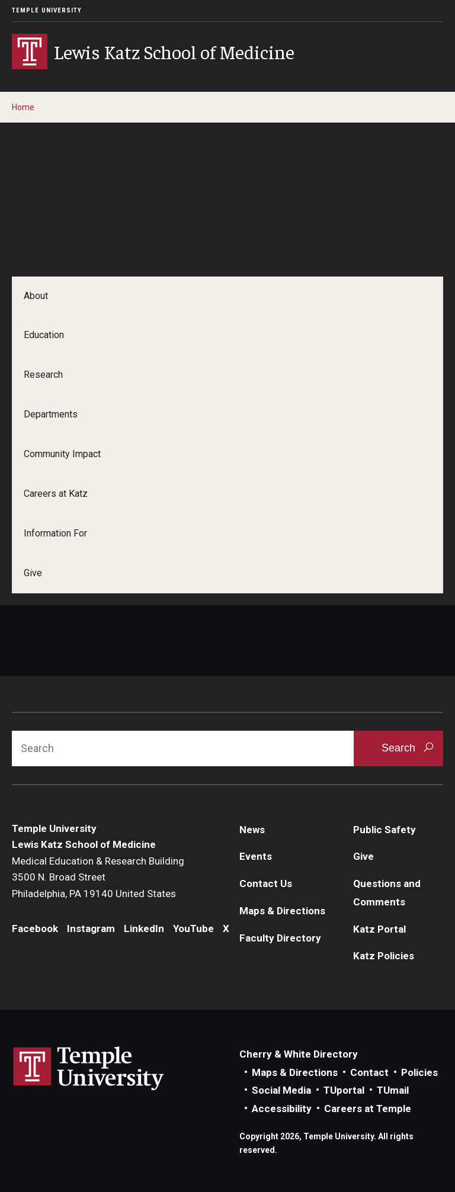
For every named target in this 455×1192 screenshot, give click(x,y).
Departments (51, 414)
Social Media (281, 1090)
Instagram (91, 928)
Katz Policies (383, 956)
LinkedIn (144, 928)
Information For (55, 533)
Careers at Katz (56, 493)
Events (255, 856)
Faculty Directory (280, 938)
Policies (419, 1072)
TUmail (393, 1090)
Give (33, 573)
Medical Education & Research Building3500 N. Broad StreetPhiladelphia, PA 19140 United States (98, 877)
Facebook (35, 928)
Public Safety (384, 830)
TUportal (343, 1090)
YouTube (193, 928)
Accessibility (282, 1108)
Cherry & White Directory (298, 1054)
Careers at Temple (367, 1108)
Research (43, 374)
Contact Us (265, 883)
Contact (369, 1072)
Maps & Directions (282, 911)
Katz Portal (379, 929)
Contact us (38, 243)
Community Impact (62, 454)
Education (44, 334)
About (36, 295)
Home (23, 107)
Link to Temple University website (89, 1069)
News (252, 830)
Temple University (47, 10)
